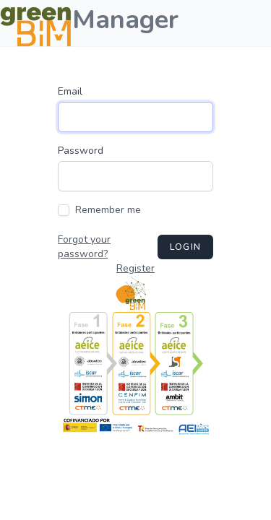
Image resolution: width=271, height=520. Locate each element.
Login (185, 247)
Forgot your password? (84, 247)
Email (70, 91)
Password (80, 150)
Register (135, 268)
